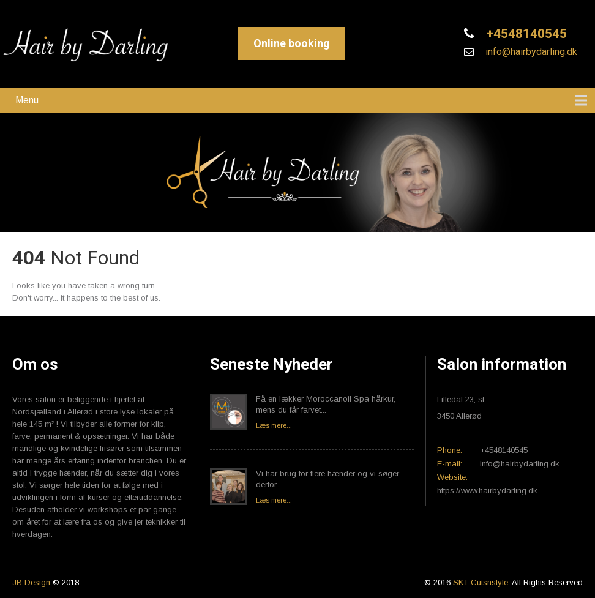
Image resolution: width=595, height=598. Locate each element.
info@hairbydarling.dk (530, 52)
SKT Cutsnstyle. (482, 582)
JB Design (31, 582)
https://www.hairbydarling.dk (487, 490)
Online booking (291, 43)
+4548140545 (525, 33)
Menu (27, 100)
